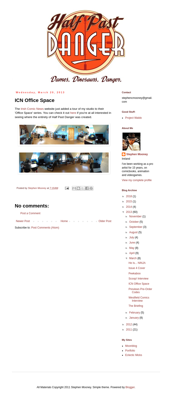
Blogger (130, 387)
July (132, 237)
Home (64, 221)
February (135, 312)
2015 (129, 201)
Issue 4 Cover (137, 268)
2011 (129, 329)
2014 (129, 206)
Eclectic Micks (133, 355)
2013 (129, 212)
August (133, 232)
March (133, 258)
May (132, 248)
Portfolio (130, 350)
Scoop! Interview (138, 278)
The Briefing (136, 305)
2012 (129, 324)
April (132, 253)
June (132, 242)
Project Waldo (133, 117)
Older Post (105, 221)
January (134, 317)
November (135, 216)
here (73, 112)
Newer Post (23, 221)
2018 (129, 196)
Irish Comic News (32, 108)
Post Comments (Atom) (45, 227)
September (136, 227)
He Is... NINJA (137, 263)
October (134, 221)
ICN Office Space (139, 283)
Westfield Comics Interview (139, 299)
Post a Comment (30, 213)
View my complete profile (137, 180)
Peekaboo (135, 273)
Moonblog (131, 345)
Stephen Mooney (137, 154)
